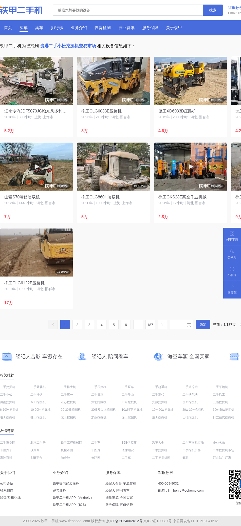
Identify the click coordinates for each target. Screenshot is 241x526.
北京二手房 (38, 442)
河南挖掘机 (7, 402)
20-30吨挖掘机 (71, 409)
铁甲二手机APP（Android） (73, 497)
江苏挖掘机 (68, 402)
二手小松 (6, 394)
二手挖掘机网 (161, 458)
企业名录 (219, 442)
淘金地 (65, 458)
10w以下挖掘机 (132, 409)
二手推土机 (68, 387)
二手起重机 (159, 387)
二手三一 (67, 394)
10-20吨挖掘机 (40, 409)
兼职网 (95, 458)
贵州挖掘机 (190, 402)
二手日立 (97, 394)
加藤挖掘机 (98, 417)
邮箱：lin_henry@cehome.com (180, 490)
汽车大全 (158, 442)
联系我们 (6, 490)
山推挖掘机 (190, 417)
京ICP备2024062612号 (124, 521)
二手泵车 (128, 387)
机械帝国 (67, 450)
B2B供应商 (129, 442)
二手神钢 (36, 394)
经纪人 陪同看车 (117, 490)
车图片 (95, 450)
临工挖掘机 (7, 417)
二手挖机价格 (191, 450)
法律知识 (128, 450)
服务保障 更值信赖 (119, 505)
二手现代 (158, 394)
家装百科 (6, 458)
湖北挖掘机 (98, 402)
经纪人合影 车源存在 (120, 483)
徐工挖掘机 (129, 417)
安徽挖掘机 (159, 402)
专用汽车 (6, 450)
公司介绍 (6, 483)
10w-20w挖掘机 (162, 409)
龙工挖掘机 (68, 417)
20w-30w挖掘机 (193, 409)
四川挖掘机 (38, 402)
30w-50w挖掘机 (223, 409)
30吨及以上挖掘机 (103, 409)
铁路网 (35, 450)
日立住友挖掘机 (223, 417)
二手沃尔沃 (190, 394)
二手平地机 (220, 387)
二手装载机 (38, 387)
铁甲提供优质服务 (66, 483)
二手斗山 (128, 394)
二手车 (95, 442)
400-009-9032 (168, 483)
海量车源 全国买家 (119, 497)
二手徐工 (219, 394)
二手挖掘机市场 (223, 450)
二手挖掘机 (7, 387)
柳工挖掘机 (38, 417)
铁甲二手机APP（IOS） (70, 505)
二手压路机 (98, 387)
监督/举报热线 (10, 497)
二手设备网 (7, 442)
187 (150, 325)
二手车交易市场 (193, 442)
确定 (203, 324)
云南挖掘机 (220, 402)
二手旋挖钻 (190, 387)
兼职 (185, 458)
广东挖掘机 (129, 402)
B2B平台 (36, 458)
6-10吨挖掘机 (9, 409)
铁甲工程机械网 (71, 442)
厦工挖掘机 (159, 417)
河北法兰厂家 (222, 458)
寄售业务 (59, 490)
